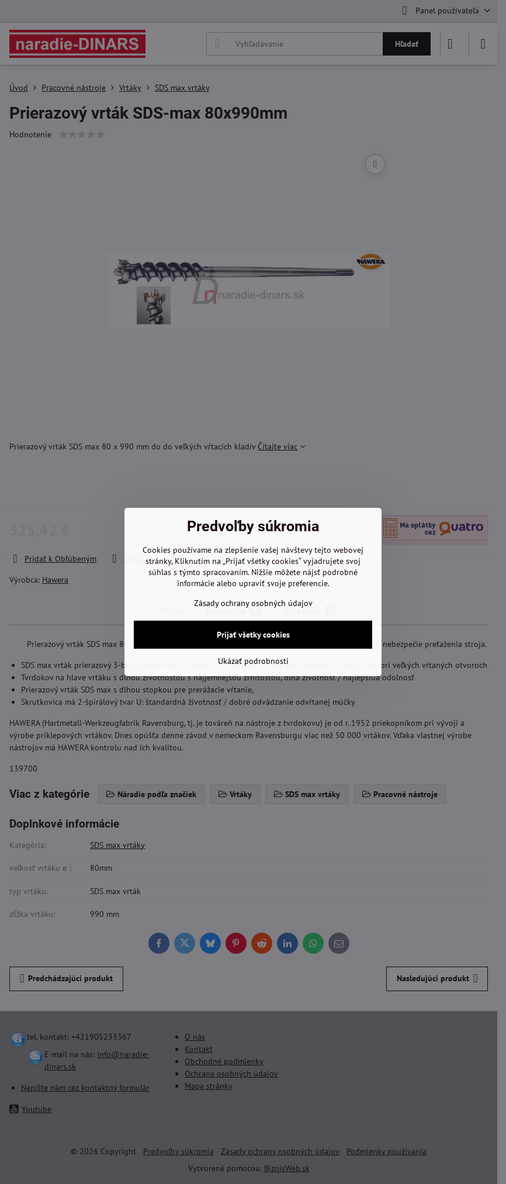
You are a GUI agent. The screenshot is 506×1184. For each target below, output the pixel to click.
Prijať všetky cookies (253, 634)
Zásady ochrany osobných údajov (253, 603)
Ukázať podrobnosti (253, 661)
